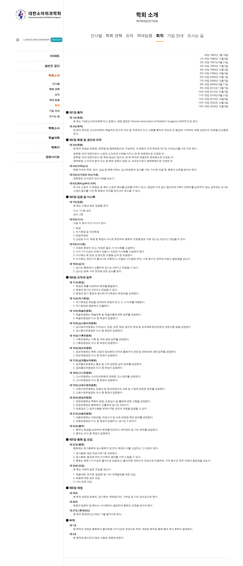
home (16, 38)
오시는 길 (49, 114)
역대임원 (144, 36)
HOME (49, 54)
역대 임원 (49, 98)
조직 (51, 93)
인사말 (50, 82)
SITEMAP (43, 38)
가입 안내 (49, 109)
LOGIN (25, 38)
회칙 (51, 103)
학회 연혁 (49, 87)
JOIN (33, 38)
